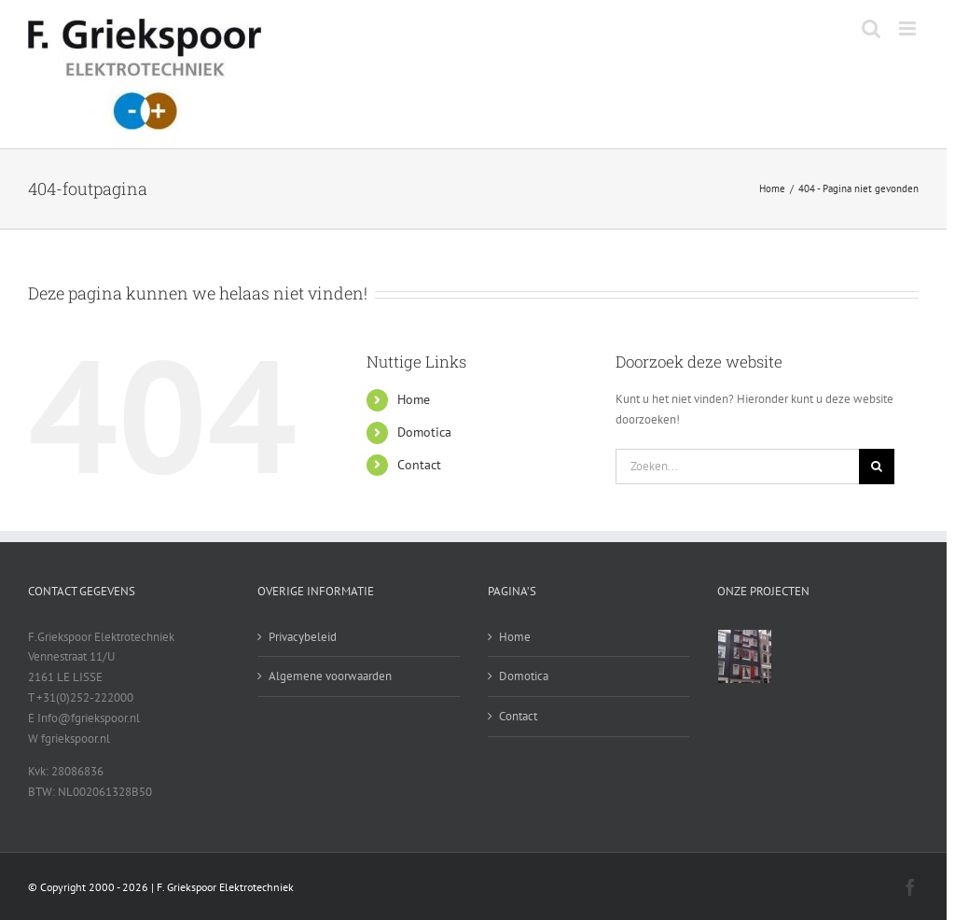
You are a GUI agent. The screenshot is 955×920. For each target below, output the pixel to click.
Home (413, 399)
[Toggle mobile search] (871, 28)
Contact (419, 464)
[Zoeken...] (737, 466)
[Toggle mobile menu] (909, 28)
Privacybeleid (303, 637)
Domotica (424, 432)
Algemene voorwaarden (330, 676)
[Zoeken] (876, 466)
